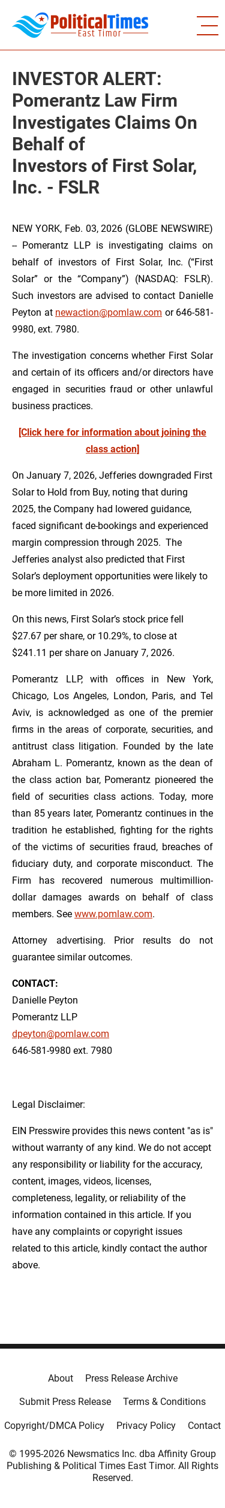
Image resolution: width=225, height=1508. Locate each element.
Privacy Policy (146, 1425)
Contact (204, 1425)
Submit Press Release (65, 1401)
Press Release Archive (131, 1378)
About (60, 1378)
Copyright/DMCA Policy (54, 1425)
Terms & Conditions (164, 1401)
